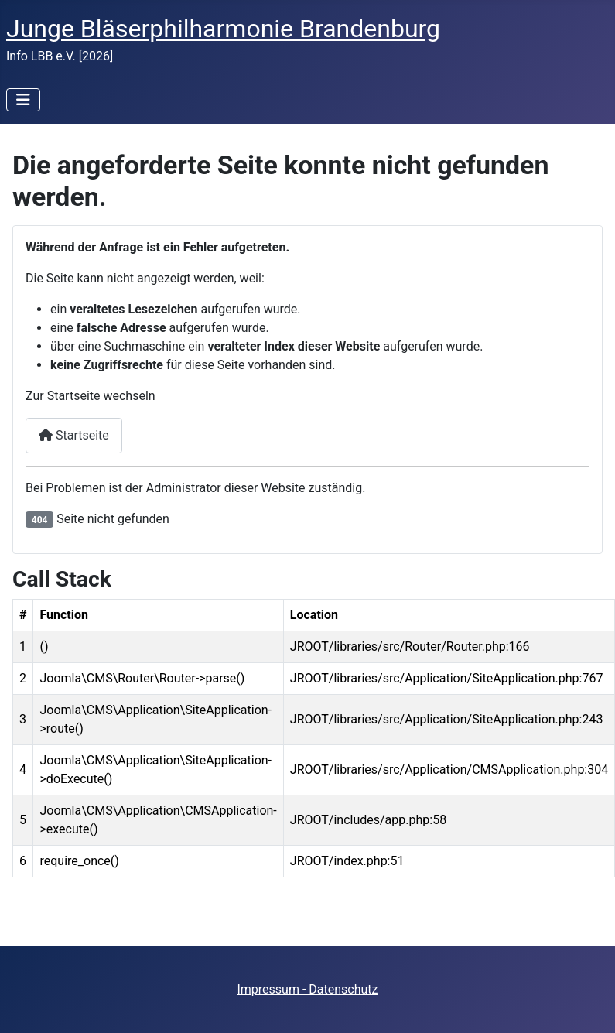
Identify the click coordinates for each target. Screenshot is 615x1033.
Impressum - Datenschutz (307, 989)
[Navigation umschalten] (23, 99)
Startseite (74, 435)
